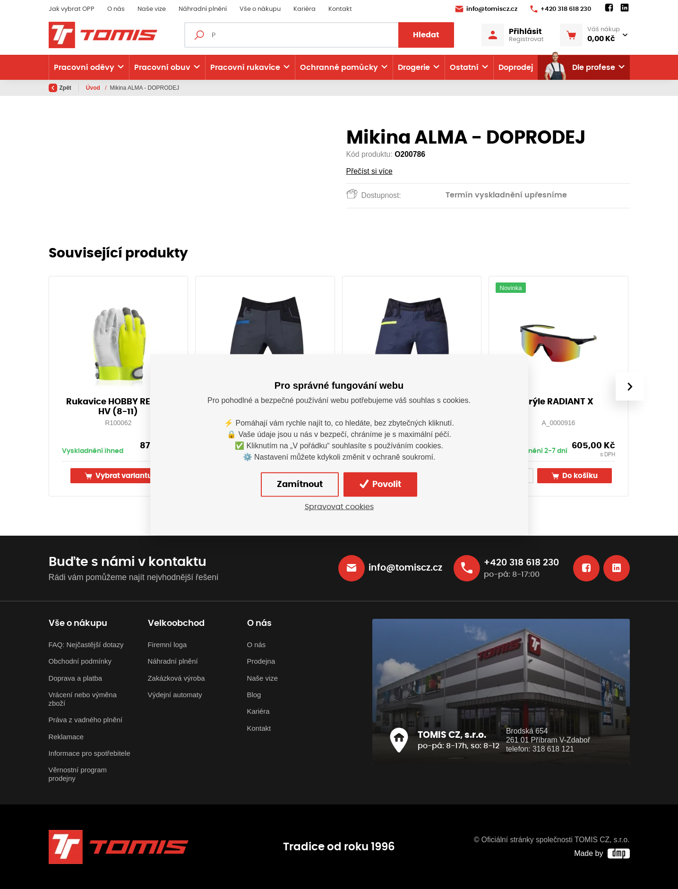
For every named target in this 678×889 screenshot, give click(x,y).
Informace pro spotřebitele (89, 753)
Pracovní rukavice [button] (245, 67)
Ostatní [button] (464, 67)
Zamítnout (300, 484)
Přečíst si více (369, 171)
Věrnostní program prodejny (78, 774)
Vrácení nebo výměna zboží (83, 699)
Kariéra (304, 9)
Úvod (94, 88)
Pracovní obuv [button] (162, 67)
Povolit (380, 484)
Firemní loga (167, 645)
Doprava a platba (76, 678)
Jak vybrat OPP (71, 9)
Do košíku (574, 476)
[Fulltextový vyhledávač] (319, 35)
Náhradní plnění (203, 9)
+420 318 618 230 (560, 9)
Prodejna (261, 661)
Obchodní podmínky (80, 661)
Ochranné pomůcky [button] (339, 67)
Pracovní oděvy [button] (84, 67)
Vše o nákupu (260, 9)
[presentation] (629, 386)
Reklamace (66, 737)
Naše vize (151, 9)
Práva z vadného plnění (86, 720)
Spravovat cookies (339, 506)
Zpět (60, 88)
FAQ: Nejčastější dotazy (86, 645)
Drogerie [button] (414, 67)
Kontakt (340, 9)
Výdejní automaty (175, 695)
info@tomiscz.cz (486, 9)
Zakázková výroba (176, 678)
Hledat (426, 35)
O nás (116, 9)
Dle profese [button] (579, 67)
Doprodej (515, 67)
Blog (254, 695)
